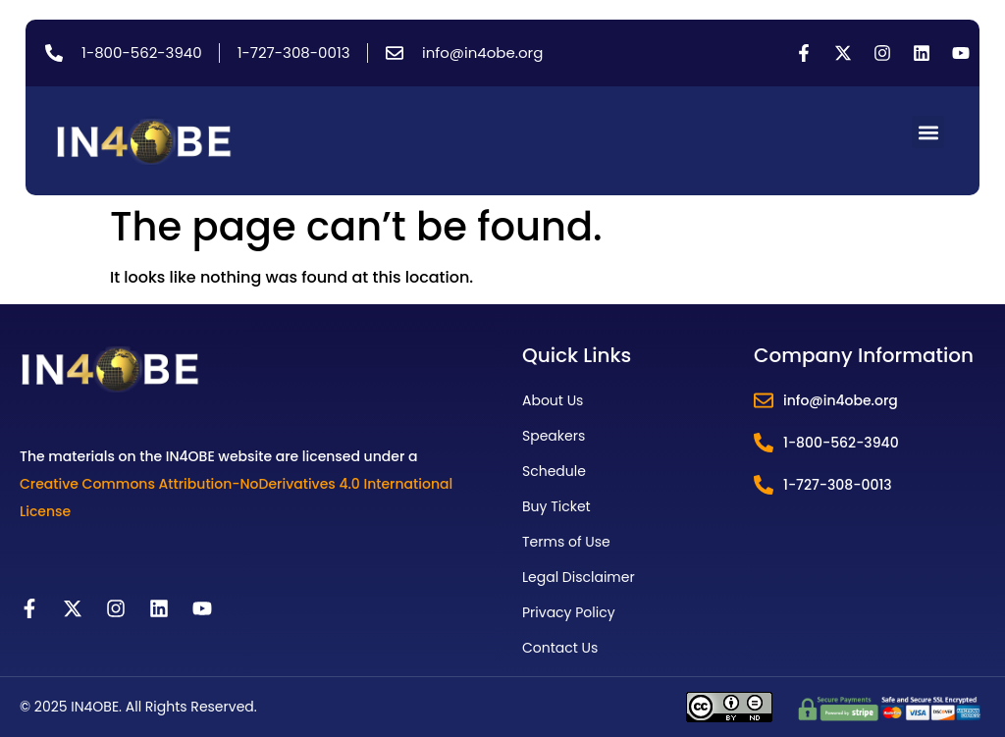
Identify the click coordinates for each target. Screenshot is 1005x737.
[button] (928, 132)
